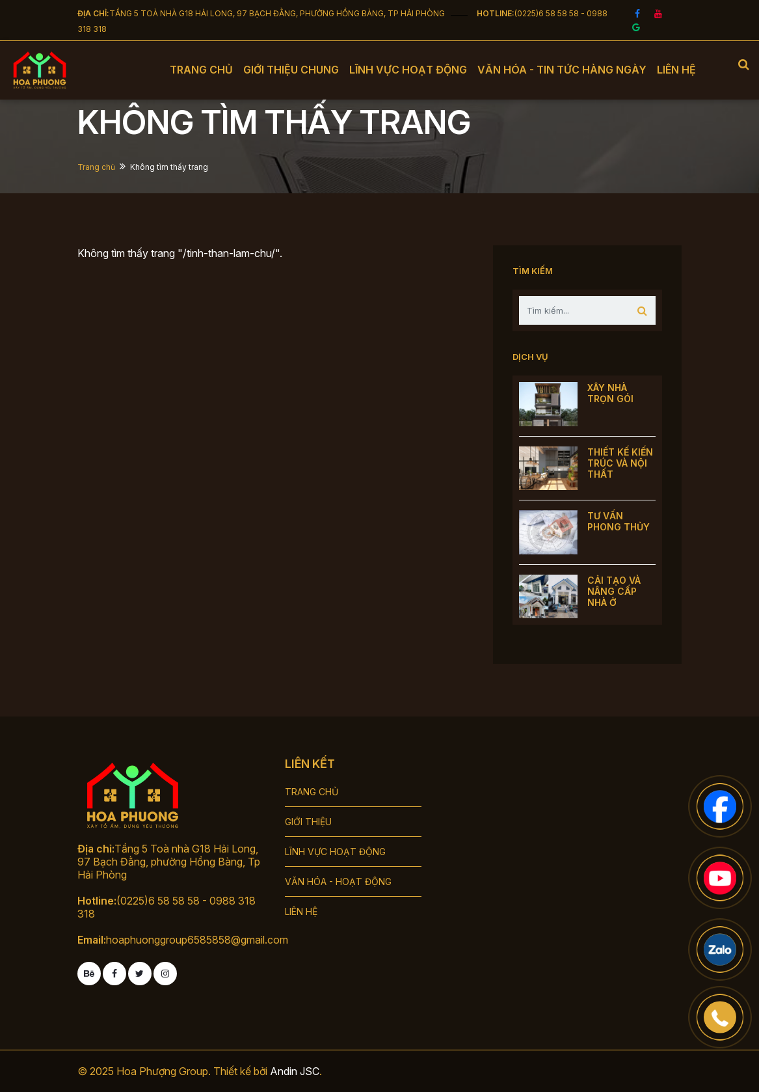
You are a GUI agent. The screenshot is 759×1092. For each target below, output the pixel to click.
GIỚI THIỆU (308, 821)
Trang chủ (201, 69)
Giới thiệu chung (291, 69)
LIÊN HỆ (301, 911)
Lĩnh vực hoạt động (408, 69)
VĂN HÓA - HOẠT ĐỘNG (338, 881)
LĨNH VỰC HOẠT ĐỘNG (335, 851)
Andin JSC (294, 1071)
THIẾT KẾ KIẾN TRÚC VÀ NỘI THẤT (620, 463)
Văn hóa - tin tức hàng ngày (561, 69)
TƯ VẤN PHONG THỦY (618, 521)
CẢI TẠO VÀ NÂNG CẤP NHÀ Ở (614, 591)
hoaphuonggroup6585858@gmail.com (197, 939)
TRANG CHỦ (311, 791)
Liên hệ (676, 69)
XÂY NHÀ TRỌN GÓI (610, 393)
